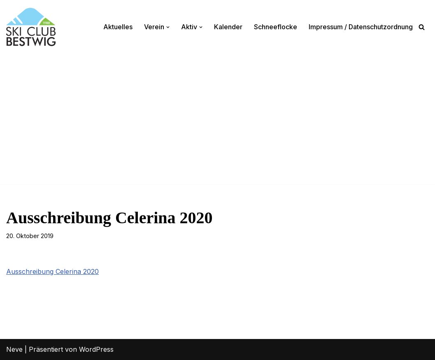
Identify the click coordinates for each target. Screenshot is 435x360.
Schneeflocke (275, 27)
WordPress (96, 349)
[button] (168, 27)
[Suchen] (422, 27)
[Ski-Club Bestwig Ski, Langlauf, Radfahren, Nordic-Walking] (31, 27)
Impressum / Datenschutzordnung (361, 27)
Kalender (228, 27)
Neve (14, 349)
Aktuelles (118, 27)
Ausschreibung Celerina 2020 (52, 271)
